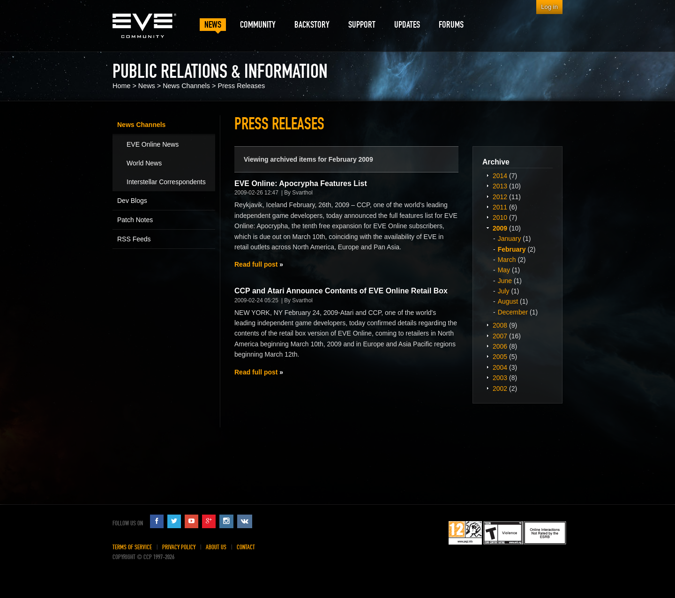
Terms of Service (132, 547)
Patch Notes (135, 220)
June (505, 280)
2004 (500, 367)
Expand (487, 175)
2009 (500, 228)
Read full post (256, 264)
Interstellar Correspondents (166, 182)
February (512, 249)
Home (121, 86)
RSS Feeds (134, 239)
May (504, 270)
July (504, 291)
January (509, 238)
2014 (500, 175)
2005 (500, 356)
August (508, 301)
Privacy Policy (178, 547)
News (146, 86)
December (513, 312)
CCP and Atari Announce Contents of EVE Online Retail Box (341, 291)
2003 (500, 377)
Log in (549, 6)
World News (144, 163)
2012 (500, 197)
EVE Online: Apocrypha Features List (300, 183)
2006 (500, 346)
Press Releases (241, 86)
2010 (500, 217)
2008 (500, 325)
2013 (500, 186)
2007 (500, 336)
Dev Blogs (132, 200)
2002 (500, 388)
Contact (246, 547)
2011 (500, 207)
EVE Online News (153, 144)
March (507, 259)
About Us (216, 547)
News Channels (186, 86)
